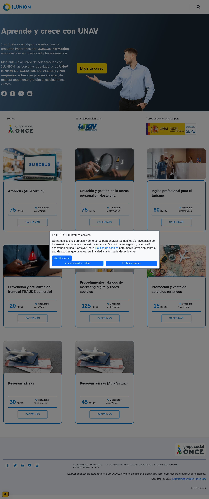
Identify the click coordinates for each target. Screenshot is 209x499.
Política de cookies (106, 247)
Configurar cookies (139, 263)
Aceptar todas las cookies (77, 263)
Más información (63, 257)
